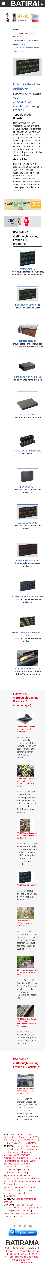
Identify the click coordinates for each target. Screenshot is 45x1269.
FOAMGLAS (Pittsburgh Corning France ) (26, 106)
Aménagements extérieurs (16, 1158)
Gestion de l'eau (11, 1184)
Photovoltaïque (11, 1169)
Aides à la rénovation (30, 1149)
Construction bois (12, 1152)
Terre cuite (25, 1175)
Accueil (16, 29)
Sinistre (28, 1178)
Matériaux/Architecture (25, 1187)
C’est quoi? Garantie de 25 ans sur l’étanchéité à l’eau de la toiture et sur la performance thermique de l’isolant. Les (27, 989)
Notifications (11, 1256)
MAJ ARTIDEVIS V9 (22, 1262)
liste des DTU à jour (24, 1134)
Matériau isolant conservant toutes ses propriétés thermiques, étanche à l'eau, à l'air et (27, 1037)
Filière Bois (35, 1158)
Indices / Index (10, 1137)
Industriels (22, 1172)
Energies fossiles (12, 1149)
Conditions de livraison (28, 1256)
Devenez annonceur (21, 1210)
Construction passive (13, 1178)
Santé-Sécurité (32, 1181)
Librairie (19, 1199)
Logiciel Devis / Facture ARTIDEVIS (20, 1143)
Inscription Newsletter (14, 1213)
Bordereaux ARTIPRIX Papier (24, 1140)
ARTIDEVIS (21, 1254)
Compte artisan (26, 1204)
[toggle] (3, 3)
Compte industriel (12, 1207)
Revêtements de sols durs (16, 1161)
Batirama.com (18, 1248)
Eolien (16, 1163)
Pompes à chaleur (12, 1190)
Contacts (20, 1216)
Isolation (35, 1146)
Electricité (25, 1163)
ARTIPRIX (32, 1254)
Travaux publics (22, 1146)
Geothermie (26, 1155)
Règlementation (11, 1175)
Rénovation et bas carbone (16, 1166)
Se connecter (32, 1213)
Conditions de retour (21, 1260)
